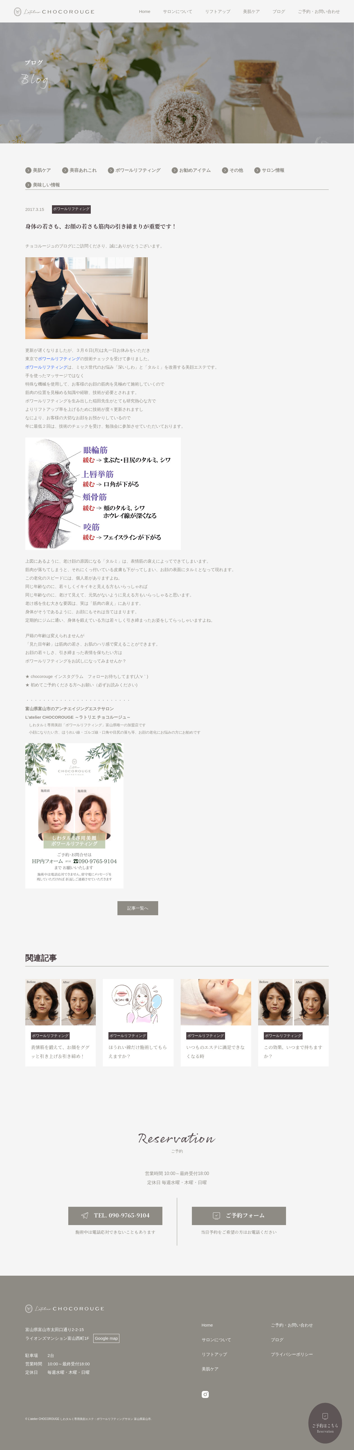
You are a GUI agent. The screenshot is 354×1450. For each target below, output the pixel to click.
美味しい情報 (46, 184)
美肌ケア (251, 11)
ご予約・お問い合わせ (319, 11)
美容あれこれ (83, 170)
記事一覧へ (137, 908)
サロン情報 (273, 170)
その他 (236, 170)
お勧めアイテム (195, 170)
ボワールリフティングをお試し (54, 661)
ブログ (279, 11)
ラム (79, 676)
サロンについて (177, 11)
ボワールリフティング (137, 170)
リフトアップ (217, 11)
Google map (106, 1406)
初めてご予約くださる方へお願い (62, 684)
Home (144, 11)
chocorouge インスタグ (53, 676)
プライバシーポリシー (292, 1422)
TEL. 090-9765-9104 (121, 1284)
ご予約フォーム (245, 1284)
